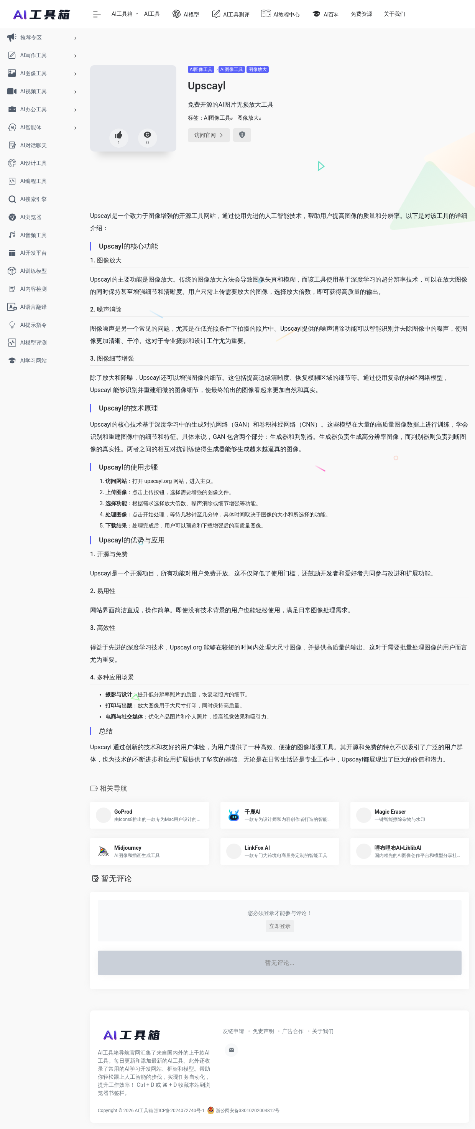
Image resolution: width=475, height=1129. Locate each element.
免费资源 (361, 14)
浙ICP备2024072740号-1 (179, 1110)
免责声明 (263, 1031)
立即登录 (280, 926)
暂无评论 (116, 878)
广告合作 (293, 1031)
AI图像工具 (201, 69)
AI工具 (152, 14)
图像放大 (257, 69)
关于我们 (394, 14)
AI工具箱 (122, 14)
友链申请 (233, 1031)
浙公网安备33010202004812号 (243, 1110)
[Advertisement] (412, 113)
